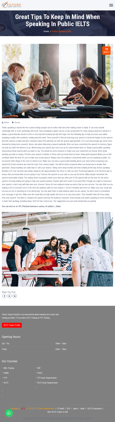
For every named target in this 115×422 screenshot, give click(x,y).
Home (46, 31)
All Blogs (14, 408)
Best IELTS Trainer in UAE (14, 396)
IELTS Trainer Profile (12, 325)
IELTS (6, 383)
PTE (5, 378)
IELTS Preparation (94, 408)
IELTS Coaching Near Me (14, 391)
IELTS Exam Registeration (47, 383)
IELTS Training (31, 318)
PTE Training (45, 318)
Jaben (75, 408)
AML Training (9, 368)
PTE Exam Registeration (47, 378)
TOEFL (40, 373)
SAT (39, 368)
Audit (82, 408)
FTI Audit (60, 408)
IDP (68, 408)
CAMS (6, 373)
